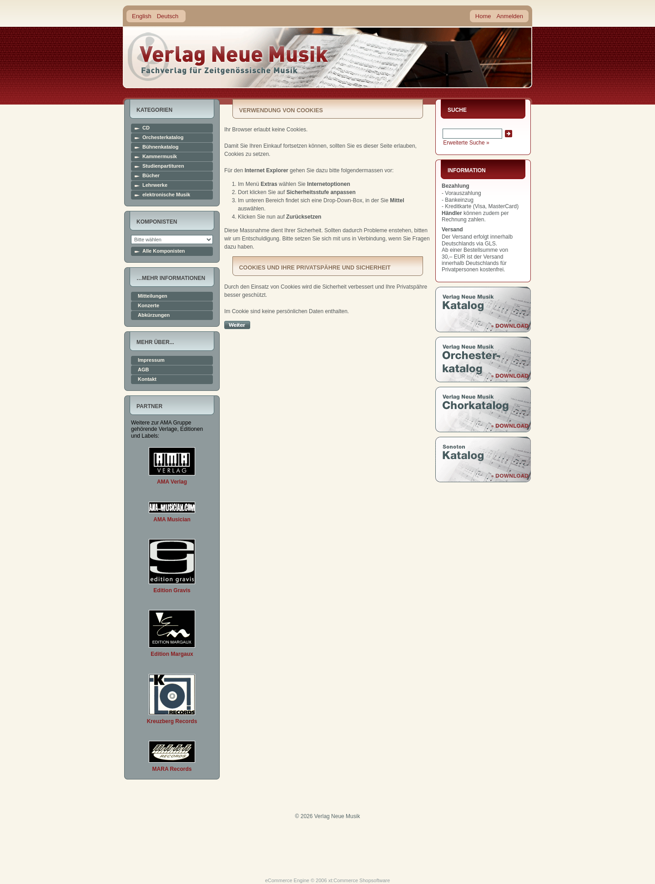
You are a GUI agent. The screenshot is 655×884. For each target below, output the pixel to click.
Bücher (151, 175)
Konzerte (148, 305)
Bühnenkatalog (160, 147)
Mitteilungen (152, 296)
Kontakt (147, 379)
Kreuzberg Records (172, 721)
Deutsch (168, 16)
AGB (143, 369)
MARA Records (172, 769)
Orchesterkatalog (162, 137)
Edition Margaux (172, 654)
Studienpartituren (163, 166)
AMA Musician (172, 519)
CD (146, 127)
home (228, 56)
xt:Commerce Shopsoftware (359, 880)
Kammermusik (159, 156)
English (141, 16)
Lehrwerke (154, 185)
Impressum (151, 360)
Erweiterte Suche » (466, 143)
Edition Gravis (171, 590)
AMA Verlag (172, 482)
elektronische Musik (166, 194)
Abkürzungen (154, 315)
